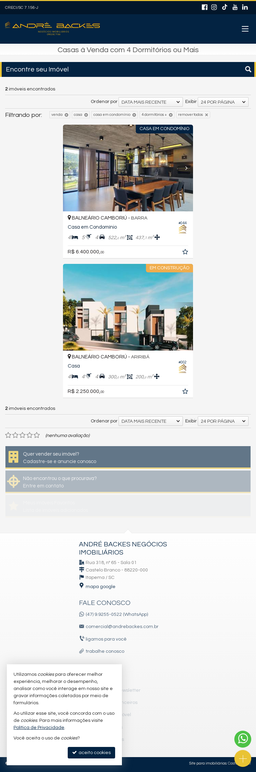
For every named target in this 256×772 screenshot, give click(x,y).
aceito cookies (91, 752)
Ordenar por (104, 101)
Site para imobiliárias (208, 763)
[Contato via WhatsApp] (242, 739)
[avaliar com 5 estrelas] (37, 435)
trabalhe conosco (105, 651)
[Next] (183, 168)
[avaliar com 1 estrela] (8, 435)
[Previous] (73, 168)
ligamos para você (106, 639)
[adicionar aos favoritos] (186, 253)
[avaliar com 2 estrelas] (15, 435)
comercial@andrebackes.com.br (122, 626)
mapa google (100, 586)
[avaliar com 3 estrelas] (22, 435)
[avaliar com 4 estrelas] (29, 435)
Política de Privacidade (39, 727)
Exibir (191, 101)
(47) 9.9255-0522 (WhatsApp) (117, 614)
